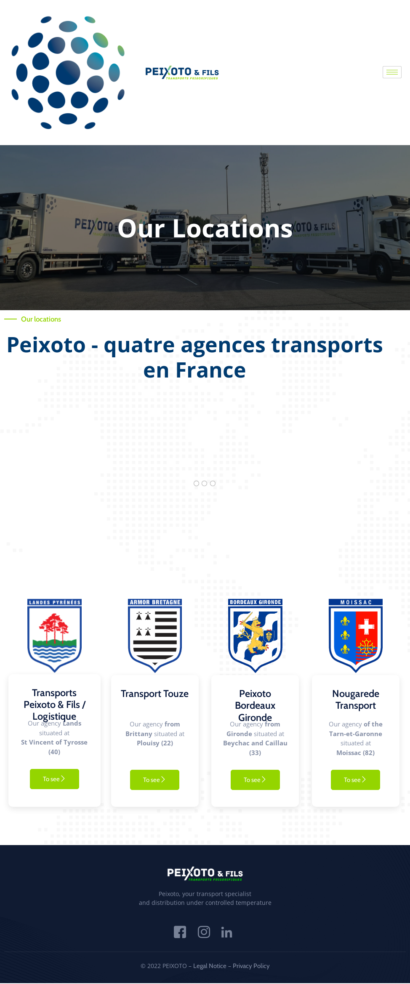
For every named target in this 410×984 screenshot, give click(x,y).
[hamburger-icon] (392, 72)
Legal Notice (209, 966)
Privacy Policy (251, 966)
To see (54, 779)
